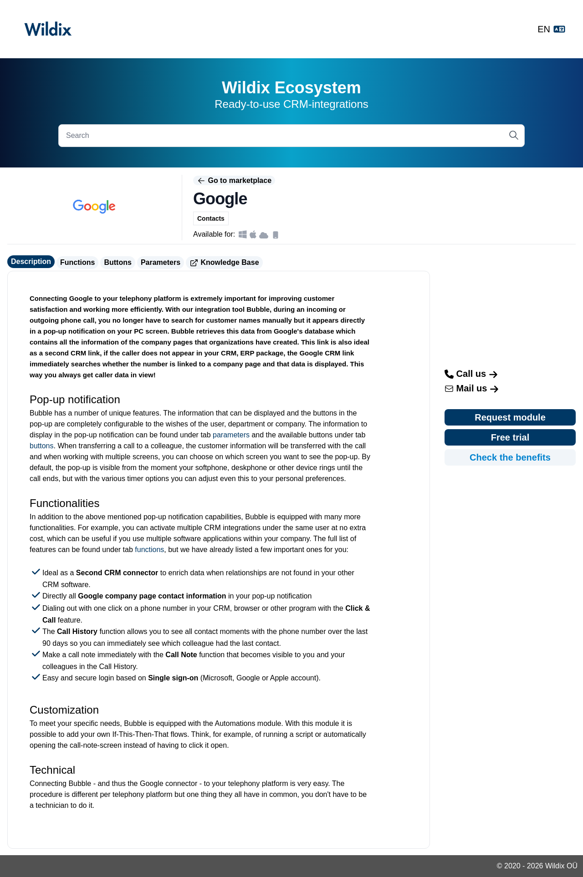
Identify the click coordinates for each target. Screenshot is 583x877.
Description (31, 261)
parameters (231, 435)
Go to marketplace (234, 180)
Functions (77, 262)
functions (149, 549)
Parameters (160, 262)
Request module (510, 417)
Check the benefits (510, 457)
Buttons (117, 262)
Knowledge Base (224, 263)
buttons (41, 446)
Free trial (510, 437)
